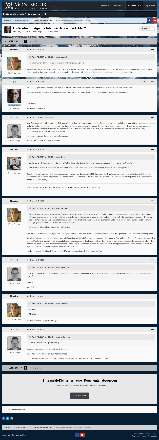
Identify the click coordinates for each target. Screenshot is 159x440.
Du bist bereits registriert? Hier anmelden (22, 14)
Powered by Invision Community (144, 436)
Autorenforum (133, 6)
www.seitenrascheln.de (36, 108)
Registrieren (150, 6)
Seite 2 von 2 (36, 41)
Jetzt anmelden (79, 395)
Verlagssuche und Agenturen (47, 31)
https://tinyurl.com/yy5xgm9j (59, 187)
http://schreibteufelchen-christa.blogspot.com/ (85, 187)
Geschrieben (36, 49)
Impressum (6, 435)
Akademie (105, 6)
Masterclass (118, 6)
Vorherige (13, 41)
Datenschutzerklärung (19, 435)
